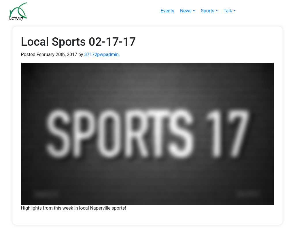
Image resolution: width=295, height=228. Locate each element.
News (186, 11)
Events (167, 11)
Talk (228, 11)
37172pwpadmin (101, 54)
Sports (207, 11)
